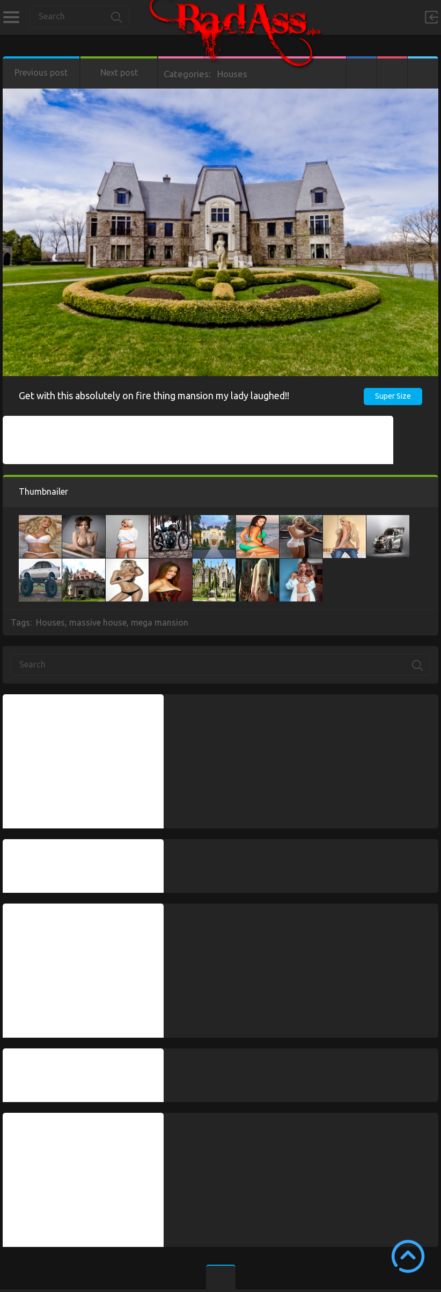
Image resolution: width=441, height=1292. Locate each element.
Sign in (431, 17)
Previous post (41, 72)
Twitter (423, 72)
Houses (232, 74)
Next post (119, 72)
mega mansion (159, 622)
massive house (98, 622)
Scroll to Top (408, 1256)
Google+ (392, 72)
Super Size (393, 396)
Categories (11, 17)
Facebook (362, 72)
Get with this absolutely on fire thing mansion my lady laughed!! (154, 395)
